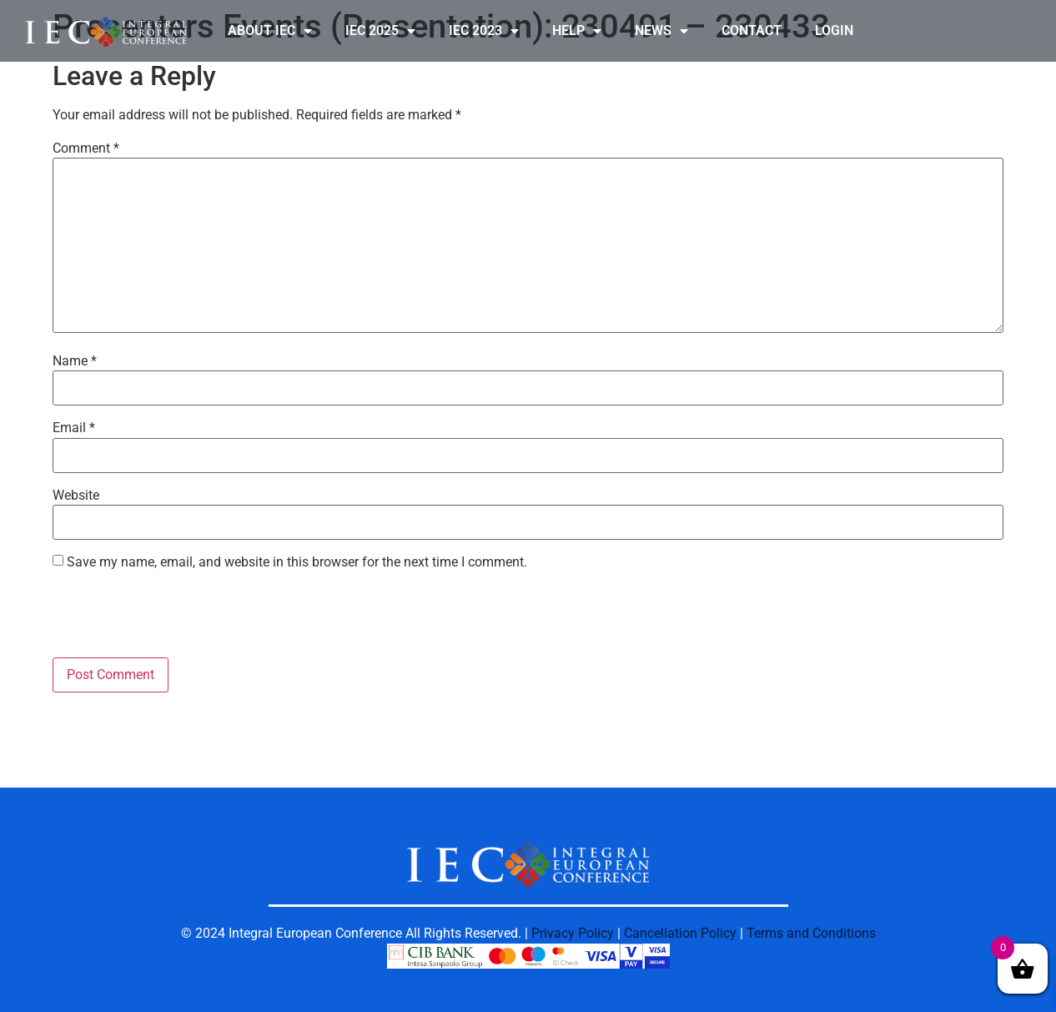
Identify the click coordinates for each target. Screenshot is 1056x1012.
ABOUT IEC (270, 31)
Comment (86, 148)
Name (75, 361)
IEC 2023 (484, 31)
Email (74, 428)
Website (76, 495)
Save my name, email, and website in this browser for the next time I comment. (297, 562)
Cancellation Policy (680, 933)
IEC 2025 (380, 31)
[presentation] (179, 616)
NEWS (661, 31)
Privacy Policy (572, 933)
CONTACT (752, 30)
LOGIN (834, 30)
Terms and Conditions (811, 933)
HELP (576, 31)
